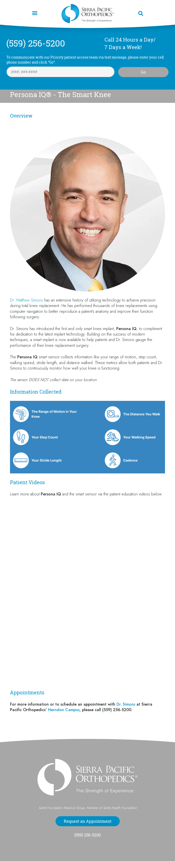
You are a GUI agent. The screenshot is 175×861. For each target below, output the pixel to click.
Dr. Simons (125, 704)
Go (143, 72)
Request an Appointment (88, 821)
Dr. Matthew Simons (26, 300)
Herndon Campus (64, 710)
